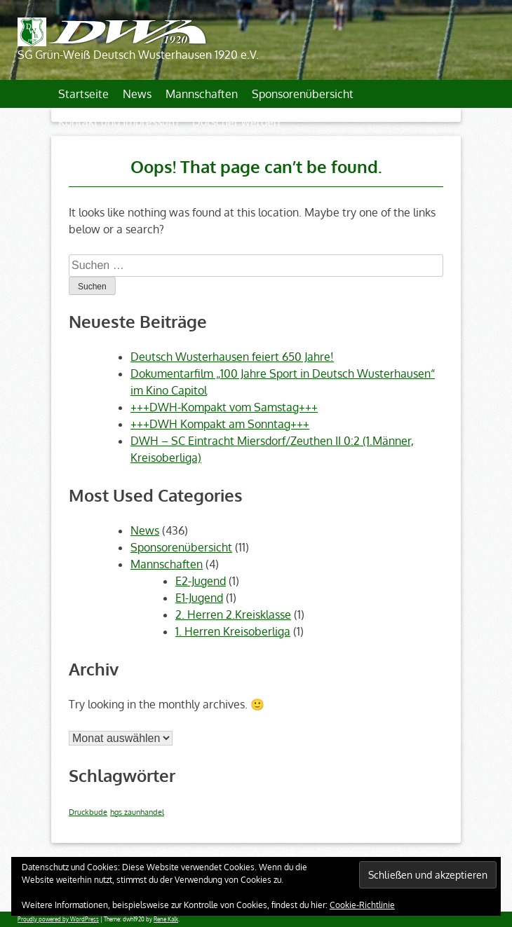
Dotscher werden (236, 122)
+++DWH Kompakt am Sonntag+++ (219, 424)
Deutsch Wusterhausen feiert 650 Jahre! (232, 357)
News (137, 94)
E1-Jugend (199, 598)
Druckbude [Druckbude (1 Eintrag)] (88, 812)
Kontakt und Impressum (118, 122)
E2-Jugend (200, 581)
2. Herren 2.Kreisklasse (233, 614)
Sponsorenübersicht (302, 94)
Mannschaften (202, 94)
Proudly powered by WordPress (58, 919)
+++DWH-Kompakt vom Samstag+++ (224, 407)
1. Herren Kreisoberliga (232, 631)
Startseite (83, 94)
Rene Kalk (166, 919)
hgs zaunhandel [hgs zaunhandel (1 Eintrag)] (137, 812)
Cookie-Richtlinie (362, 905)
